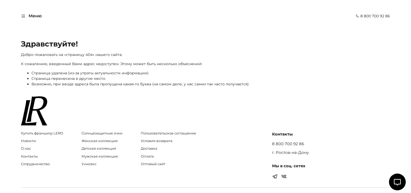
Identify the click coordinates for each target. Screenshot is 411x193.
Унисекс (89, 164)
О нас (26, 148)
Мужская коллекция (100, 156)
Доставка (149, 148)
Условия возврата (156, 141)
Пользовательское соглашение (168, 133)
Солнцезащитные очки (102, 133)
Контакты (29, 156)
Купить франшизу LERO (42, 133)
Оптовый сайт (153, 164)
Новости (28, 141)
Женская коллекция (100, 141)
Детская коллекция (99, 148)
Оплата (147, 156)
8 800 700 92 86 (373, 16)
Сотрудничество (35, 164)
